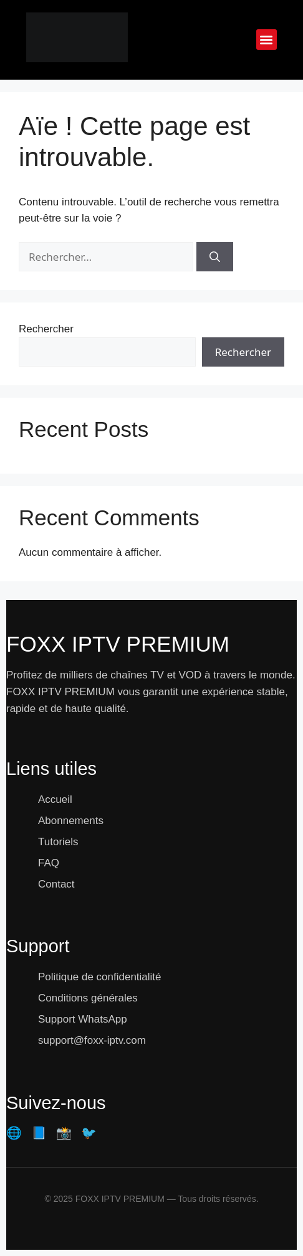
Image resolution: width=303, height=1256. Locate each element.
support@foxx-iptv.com (92, 1040)
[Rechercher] (214, 257)
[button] (266, 39)
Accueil (55, 799)
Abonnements (70, 821)
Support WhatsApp (82, 1019)
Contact (56, 884)
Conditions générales (88, 998)
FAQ (48, 863)
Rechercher (46, 329)
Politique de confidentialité (99, 977)
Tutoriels (58, 842)
